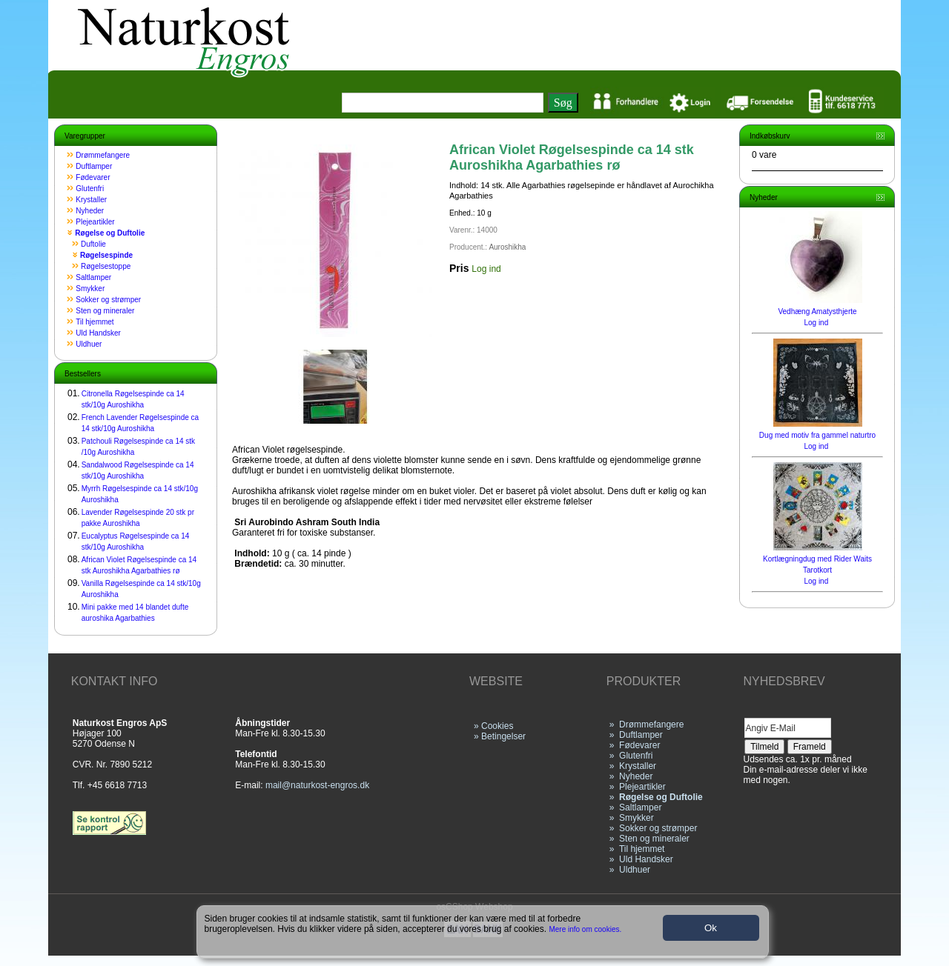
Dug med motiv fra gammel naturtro (817, 435)
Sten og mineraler (105, 311)
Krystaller (91, 200)
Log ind (486, 269)
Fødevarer (93, 177)
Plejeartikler (95, 222)
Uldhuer (89, 344)
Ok (710, 927)
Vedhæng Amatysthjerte (817, 311)
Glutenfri (90, 188)
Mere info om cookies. (585, 929)
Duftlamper (94, 166)
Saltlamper (93, 277)
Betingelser (503, 736)
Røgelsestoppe (105, 266)
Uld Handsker (98, 333)
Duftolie (93, 244)
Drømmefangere (103, 155)
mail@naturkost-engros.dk (317, 785)
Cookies (497, 726)
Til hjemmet (94, 322)
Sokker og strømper (108, 300)
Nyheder (90, 211)
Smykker (90, 288)
